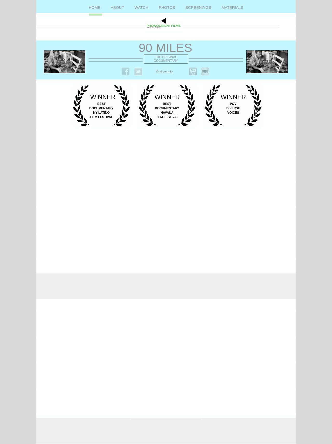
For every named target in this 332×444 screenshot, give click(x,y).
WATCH (141, 7)
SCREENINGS (198, 7)
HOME (94, 7)
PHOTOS (167, 7)
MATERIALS (232, 7)
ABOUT (117, 7)
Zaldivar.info (164, 71)
